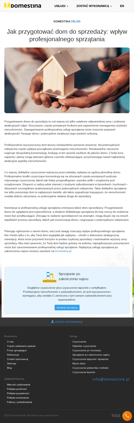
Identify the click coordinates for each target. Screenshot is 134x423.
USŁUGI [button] (61, 6)
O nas (10, 341)
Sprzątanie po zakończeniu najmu (91, 354)
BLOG (76, 21)
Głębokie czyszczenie (84, 345)
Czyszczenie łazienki (83, 372)
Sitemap (11, 363)
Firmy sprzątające (17, 350)
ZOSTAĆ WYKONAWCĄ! (67, 321)
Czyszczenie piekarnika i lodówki (90, 367)
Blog (9, 367)
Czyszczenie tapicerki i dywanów (90, 359)
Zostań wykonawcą (17, 359)
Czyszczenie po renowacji (86, 350)
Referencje (13, 354)
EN (122, 6)
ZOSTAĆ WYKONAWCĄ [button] (94, 6)
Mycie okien (78, 363)
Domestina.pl (63, 251)
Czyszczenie (79, 341)
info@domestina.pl (111, 379)
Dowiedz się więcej (67, 307)
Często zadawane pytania (21, 345)
